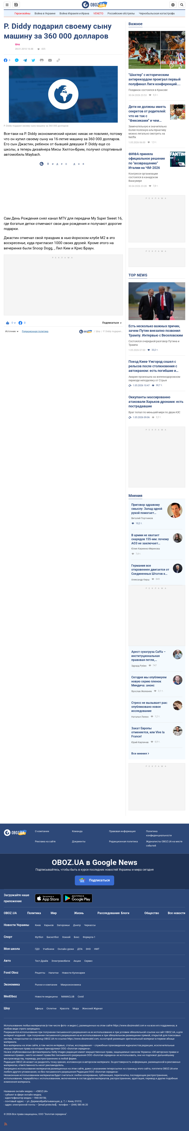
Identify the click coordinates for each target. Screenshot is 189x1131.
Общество (151, 913)
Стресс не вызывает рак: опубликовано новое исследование (149, 707)
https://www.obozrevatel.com (128, 1025)
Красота (64, 1008)
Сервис (88, 960)
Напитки (54, 972)
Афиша (39, 1008)
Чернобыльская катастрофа (157, 13)
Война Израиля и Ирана (74, 13)
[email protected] (47, 1104)
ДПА (79, 949)
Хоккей (66, 937)
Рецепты (40, 972)
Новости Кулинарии (73, 972)
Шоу (17, 44)
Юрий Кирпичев (140, 742)
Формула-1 (89, 937)
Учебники (48, 949)
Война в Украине (45, 13)
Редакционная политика (35, 331)
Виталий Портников (142, 518)
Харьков (48, 925)
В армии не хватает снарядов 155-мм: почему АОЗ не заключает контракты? (150, 539)
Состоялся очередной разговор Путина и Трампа (154, 343)
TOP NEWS (138, 275)
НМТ (96, 949)
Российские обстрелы (121, 13)
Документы (78, 841)
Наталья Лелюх (140, 717)
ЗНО (88, 949)
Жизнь (79, 913)
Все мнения (139, 753)
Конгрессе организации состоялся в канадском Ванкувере (143, 177)
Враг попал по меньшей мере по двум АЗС (154, 412)
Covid (81, 996)
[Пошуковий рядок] (182, 5)
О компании (42, 831)
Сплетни (51, 1008)
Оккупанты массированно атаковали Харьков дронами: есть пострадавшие (156, 401)
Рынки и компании (46, 984)
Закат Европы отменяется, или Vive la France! (148, 732)
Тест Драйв (41, 960)
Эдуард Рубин (138, 666)
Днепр (77, 925)
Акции (77, 960)
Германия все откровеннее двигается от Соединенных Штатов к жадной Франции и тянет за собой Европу (150, 570)
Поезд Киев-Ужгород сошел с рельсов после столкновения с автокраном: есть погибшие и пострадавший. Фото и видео (153, 366)
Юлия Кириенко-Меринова (145, 548)
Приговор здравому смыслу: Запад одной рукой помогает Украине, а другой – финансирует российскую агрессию (147, 509)
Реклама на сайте (45, 841)
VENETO (98, 13)
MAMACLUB (67, 996)
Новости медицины (46, 996)
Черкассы (90, 925)
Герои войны (22, 13)
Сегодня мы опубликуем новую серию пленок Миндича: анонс (149, 681)
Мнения (135, 495)
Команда (77, 831)
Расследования (109, 913)
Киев (38, 925)
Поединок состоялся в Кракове (148, 89)
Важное (136, 24)
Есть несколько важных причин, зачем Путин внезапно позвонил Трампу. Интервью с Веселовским (156, 330)
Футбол (39, 937)
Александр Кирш (140, 579)
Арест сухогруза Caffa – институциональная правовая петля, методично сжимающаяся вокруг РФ (149, 656)
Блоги (125, 913)
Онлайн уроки (66, 949)
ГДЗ (37, 949)
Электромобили (60, 960)
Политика (34, 913)
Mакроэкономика (71, 984)
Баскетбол (53, 937)
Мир (54, 913)
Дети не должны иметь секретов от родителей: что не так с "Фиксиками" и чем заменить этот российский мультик (147, 114)
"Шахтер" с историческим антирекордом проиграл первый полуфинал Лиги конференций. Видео (154, 79)
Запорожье (63, 925)
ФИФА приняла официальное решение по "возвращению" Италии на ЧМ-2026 (147, 161)
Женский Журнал (92, 1008)
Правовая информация (122, 831)
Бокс (76, 937)
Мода (76, 1008)
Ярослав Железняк (141, 691)
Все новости (176, 913)
